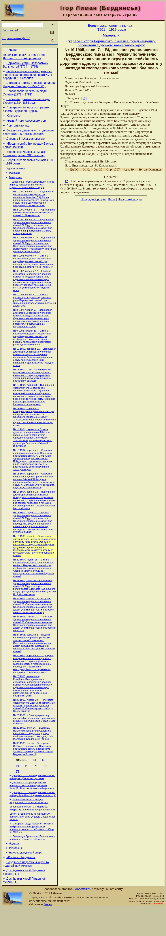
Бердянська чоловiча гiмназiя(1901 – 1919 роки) (111, 27)
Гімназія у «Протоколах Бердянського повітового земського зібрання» (32, 862)
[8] (17, 793)
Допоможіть (83, 917)
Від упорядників (15, 177)
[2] (34, 781)
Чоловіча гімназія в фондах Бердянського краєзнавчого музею (29, 824)
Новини (11, 50)
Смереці (48, 933)
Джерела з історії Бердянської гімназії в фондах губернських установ (32, 799)
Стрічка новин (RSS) (16, 38)
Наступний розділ (130, 199)
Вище (112, 199)
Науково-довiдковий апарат (26, 878)
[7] (45, 787)
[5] (26, 787)
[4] (17, 787)
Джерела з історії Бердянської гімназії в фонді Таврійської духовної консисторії (33, 817)
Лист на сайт (11, 30)
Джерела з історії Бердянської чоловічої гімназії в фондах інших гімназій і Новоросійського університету (32, 808)
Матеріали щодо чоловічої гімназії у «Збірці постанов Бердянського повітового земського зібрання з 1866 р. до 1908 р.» (32, 852)
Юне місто (13, 120)
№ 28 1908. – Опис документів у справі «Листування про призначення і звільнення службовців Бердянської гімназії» (34, 740)
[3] (43, 781)
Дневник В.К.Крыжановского (25, 145)
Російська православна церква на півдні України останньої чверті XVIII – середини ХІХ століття (28, 77)
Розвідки (14, 182)
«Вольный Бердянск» (20, 884)
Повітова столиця (18, 131)
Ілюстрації (15, 873)
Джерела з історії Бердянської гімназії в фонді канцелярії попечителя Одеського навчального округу (32, 195)
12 (66, 181)
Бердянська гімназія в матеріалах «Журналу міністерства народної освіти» (32, 831)
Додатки (14, 868)
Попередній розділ (93, 199)
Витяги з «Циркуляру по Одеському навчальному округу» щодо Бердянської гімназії (32, 840)
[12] (84, 98)
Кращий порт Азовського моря (26, 126)
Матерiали (15, 187)
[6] (36, 787)
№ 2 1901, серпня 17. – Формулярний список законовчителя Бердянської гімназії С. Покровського (34, 224)
